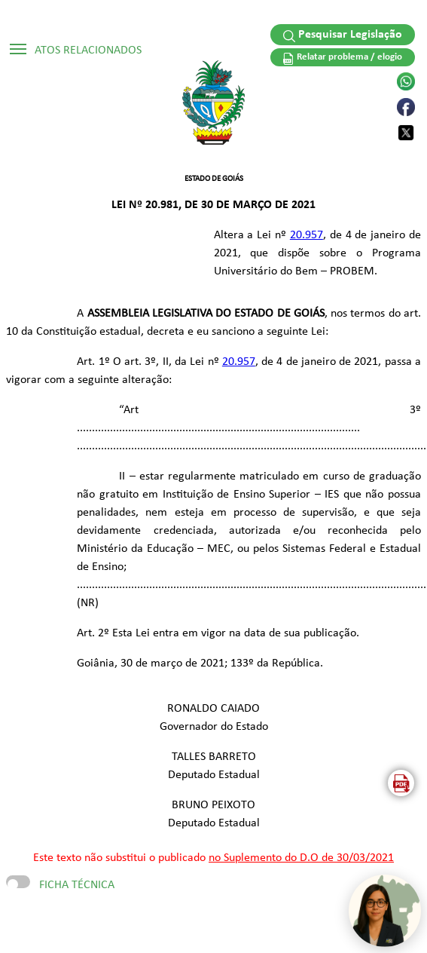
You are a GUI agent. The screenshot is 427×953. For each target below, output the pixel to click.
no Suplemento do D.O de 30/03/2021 (301, 858)
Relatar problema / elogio (342, 58)
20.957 (306, 235)
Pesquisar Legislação (343, 35)
